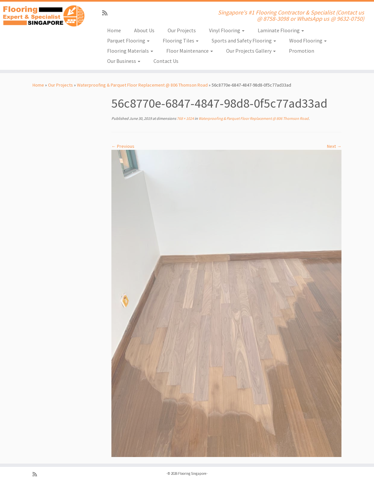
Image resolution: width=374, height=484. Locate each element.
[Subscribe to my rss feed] (107, 13)
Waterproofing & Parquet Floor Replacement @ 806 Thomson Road (142, 85)
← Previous (122, 146)
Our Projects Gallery (251, 50)
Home (114, 30)
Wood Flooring (308, 40)
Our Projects (182, 30)
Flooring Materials (130, 50)
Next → (334, 146)
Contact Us (165, 61)
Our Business (123, 61)
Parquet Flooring (128, 40)
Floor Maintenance (189, 50)
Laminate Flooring (281, 30)
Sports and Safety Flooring (244, 40)
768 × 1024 (185, 118)
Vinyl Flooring (227, 30)
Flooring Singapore (192, 473)
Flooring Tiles (181, 40)
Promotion (301, 50)
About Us (144, 30)
